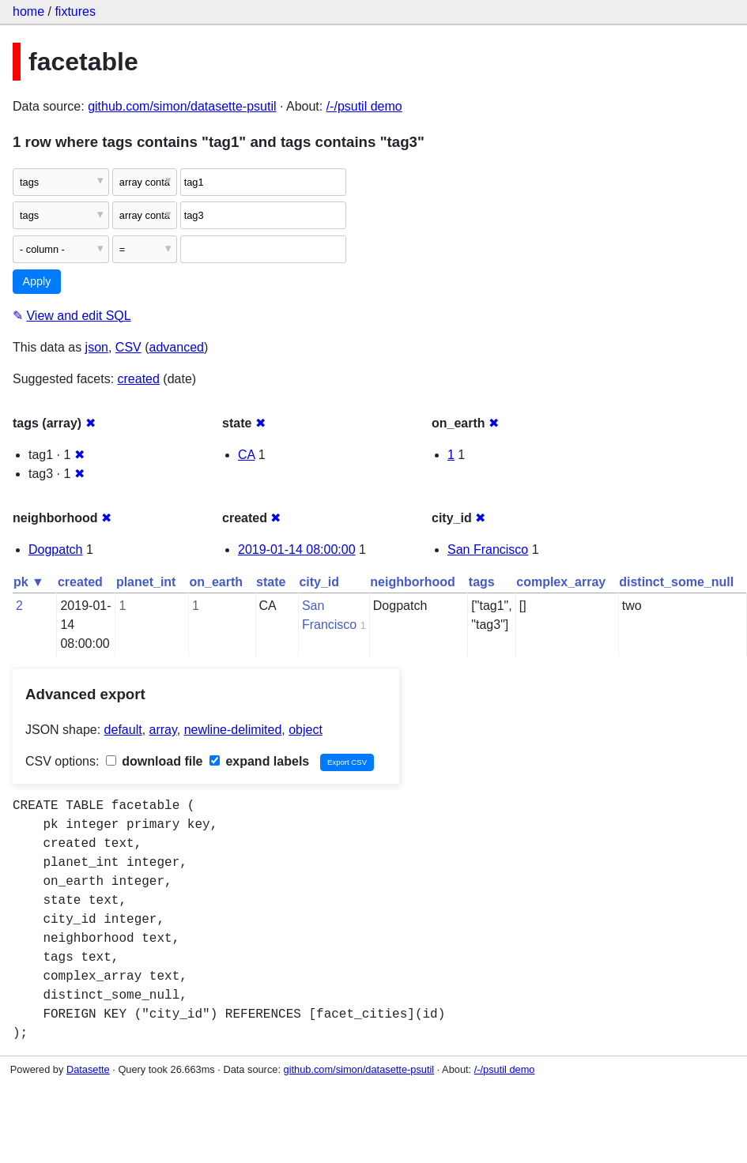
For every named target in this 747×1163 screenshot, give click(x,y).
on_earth (216, 582)
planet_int (146, 582)
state (270, 582)
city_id (319, 582)
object (306, 729)
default (123, 729)
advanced (176, 347)
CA (246, 454)
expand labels (259, 761)
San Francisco (487, 549)
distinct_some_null (676, 582)
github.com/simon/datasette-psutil (182, 106)
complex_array (561, 582)
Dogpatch (55, 549)
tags (482, 582)
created (139, 379)
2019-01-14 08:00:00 (297, 549)
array (163, 729)
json (96, 347)
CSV (128, 347)
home (28, 11)
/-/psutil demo (364, 106)
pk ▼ (28, 582)
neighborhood (412, 582)
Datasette (88, 1069)
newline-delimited (233, 729)
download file (154, 761)
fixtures (75, 11)
